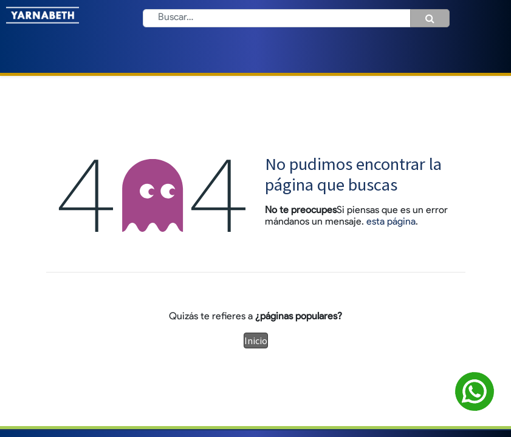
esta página (391, 222)
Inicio (255, 340)
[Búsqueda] (430, 18)
